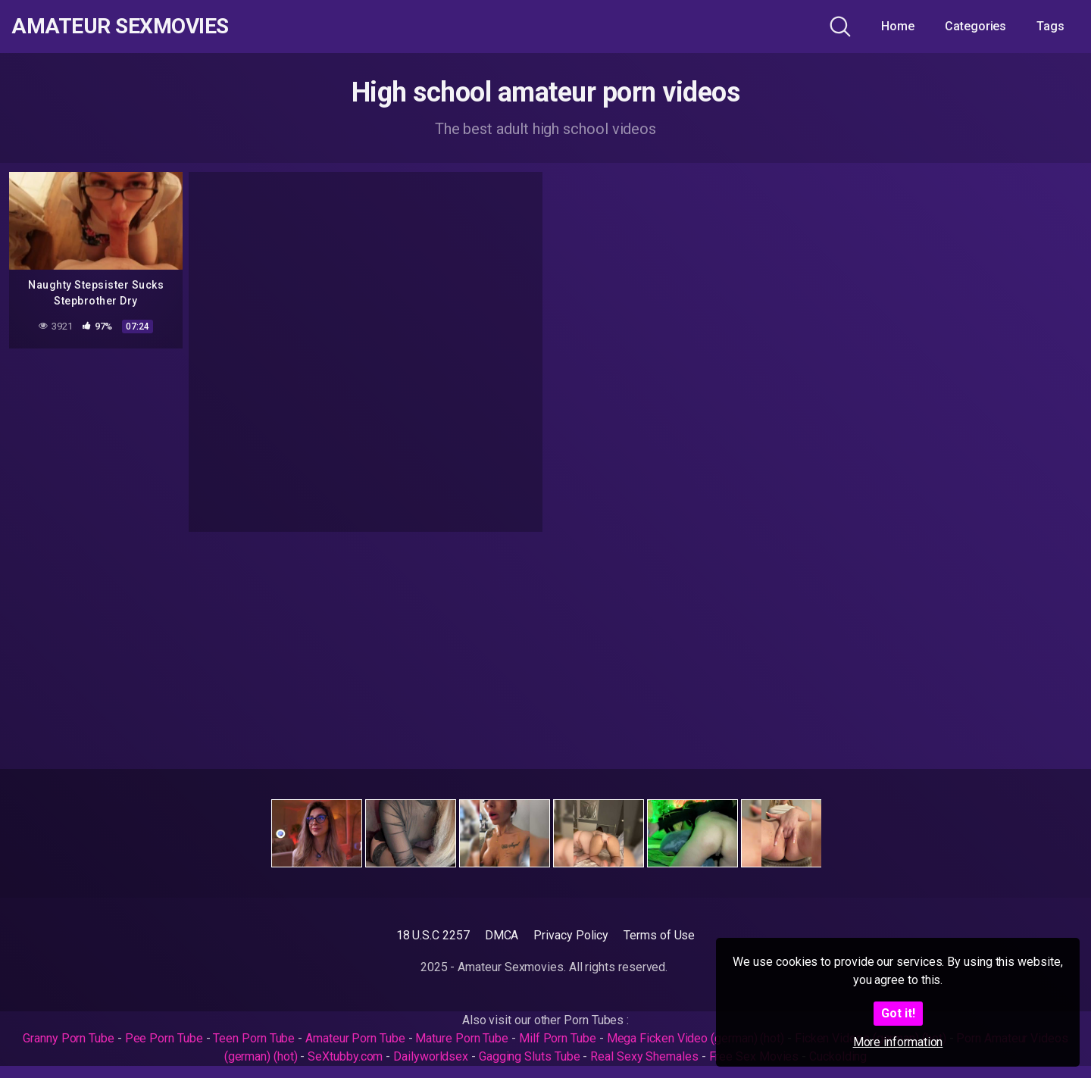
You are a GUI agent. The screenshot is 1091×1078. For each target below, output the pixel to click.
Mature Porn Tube (461, 1038)
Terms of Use (659, 935)
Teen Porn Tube (254, 1038)
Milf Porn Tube (557, 1038)
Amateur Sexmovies (120, 26)
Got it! (898, 1013)
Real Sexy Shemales (644, 1056)
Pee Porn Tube (164, 1038)
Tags (1050, 26)
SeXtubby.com (347, 1056)
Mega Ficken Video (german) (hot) (695, 1038)
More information (898, 1042)
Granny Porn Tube (68, 1038)
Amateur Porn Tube (355, 1038)
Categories (975, 26)
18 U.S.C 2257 (433, 935)
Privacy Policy (570, 935)
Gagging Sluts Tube (529, 1056)
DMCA (502, 935)
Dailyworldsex (430, 1056)
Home (897, 26)
